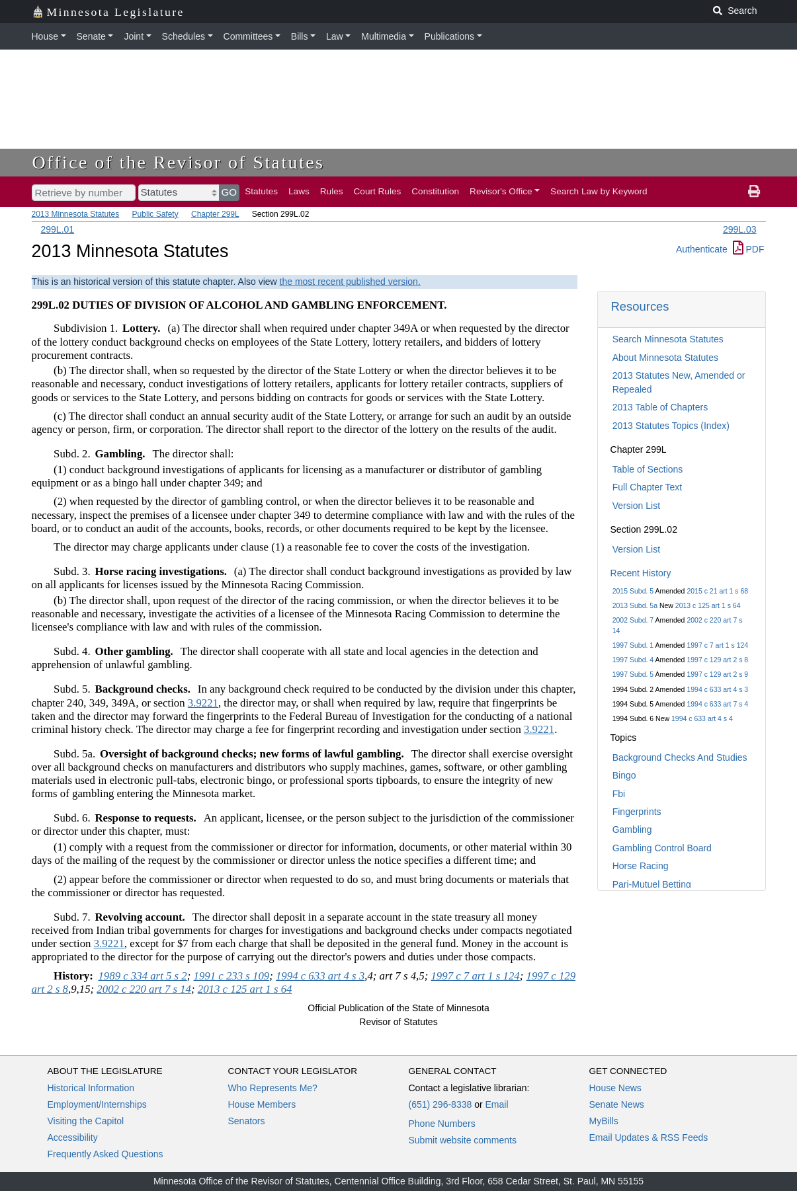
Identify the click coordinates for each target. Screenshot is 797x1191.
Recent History (640, 573)
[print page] (754, 192)
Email (496, 1104)
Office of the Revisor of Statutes (178, 162)
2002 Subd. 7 (632, 620)
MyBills (603, 1121)
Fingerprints (636, 811)
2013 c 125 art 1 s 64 (708, 605)
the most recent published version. (350, 281)
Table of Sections (647, 469)
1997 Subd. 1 (632, 645)
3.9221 (203, 703)
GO (229, 192)
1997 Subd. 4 (632, 660)
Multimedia (383, 36)
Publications (450, 36)
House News (615, 1088)
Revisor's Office (501, 191)
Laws (299, 191)
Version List (636, 505)
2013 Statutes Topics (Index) (671, 425)
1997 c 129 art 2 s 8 (717, 660)
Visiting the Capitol (86, 1121)
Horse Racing (640, 866)
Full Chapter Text (647, 487)
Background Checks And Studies (679, 757)
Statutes (261, 191)
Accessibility (73, 1137)
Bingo (624, 775)
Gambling (632, 829)
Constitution (435, 191)
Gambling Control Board (662, 848)
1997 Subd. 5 (632, 674)
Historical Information (91, 1088)
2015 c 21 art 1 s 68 (717, 591)
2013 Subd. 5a (634, 605)
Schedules (183, 36)
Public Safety (155, 214)
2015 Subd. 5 (632, 591)
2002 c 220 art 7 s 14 (144, 989)
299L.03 (740, 229)
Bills (299, 36)
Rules (331, 191)
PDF (749, 249)
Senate (91, 36)
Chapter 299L (215, 214)
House (45, 36)
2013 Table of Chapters (660, 407)
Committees (248, 36)
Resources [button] (640, 306)
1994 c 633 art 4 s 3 (717, 689)
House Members (262, 1104)
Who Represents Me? (272, 1088)
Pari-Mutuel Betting (651, 884)
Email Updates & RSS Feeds (648, 1137)
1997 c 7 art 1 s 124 (717, 645)
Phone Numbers (442, 1123)
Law (334, 36)
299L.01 (58, 229)
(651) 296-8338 (440, 1104)
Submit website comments (463, 1140)
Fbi (618, 793)
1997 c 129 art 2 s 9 (717, 674)
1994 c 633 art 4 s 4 (702, 718)
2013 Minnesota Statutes (76, 214)
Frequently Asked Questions (105, 1154)
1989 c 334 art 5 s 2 (142, 976)
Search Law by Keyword (599, 191)
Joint (134, 36)
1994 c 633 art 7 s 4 (717, 704)
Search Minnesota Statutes (668, 339)
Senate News (616, 1104)
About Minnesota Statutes (665, 357)
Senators (246, 1121)
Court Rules (377, 191)
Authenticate (702, 249)
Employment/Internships (97, 1104)
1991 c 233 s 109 (232, 976)
